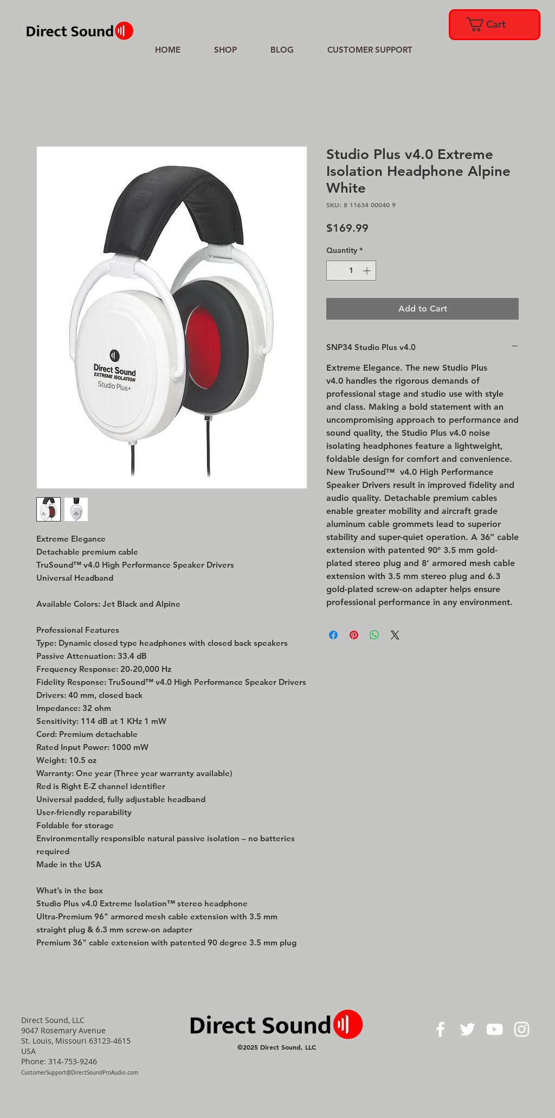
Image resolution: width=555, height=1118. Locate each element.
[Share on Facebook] (333, 634)
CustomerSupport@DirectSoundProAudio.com (79, 1072)
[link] (493, 24)
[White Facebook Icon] (440, 1029)
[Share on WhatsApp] (374, 634)
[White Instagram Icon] (522, 1029)
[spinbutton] (351, 270)
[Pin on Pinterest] (353, 634)
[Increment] (368, 270)
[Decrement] (334, 270)
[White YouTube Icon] (495, 1029)
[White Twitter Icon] (467, 1029)
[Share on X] (395, 634)
